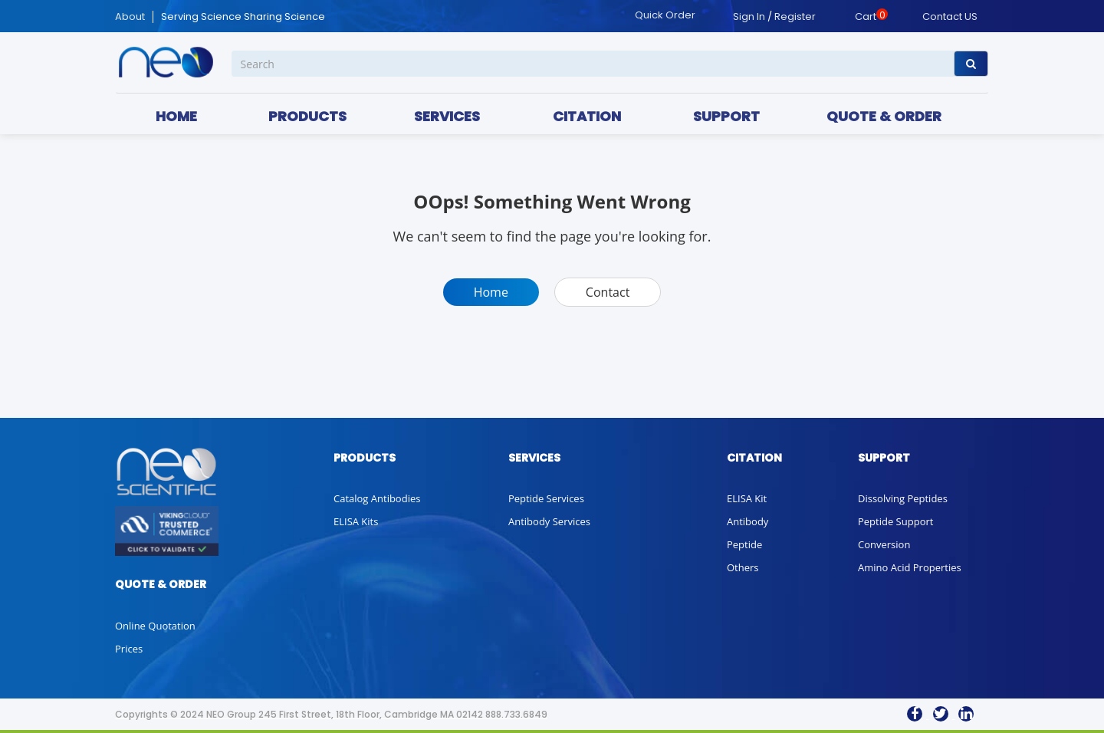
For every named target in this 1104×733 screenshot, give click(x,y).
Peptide (744, 544)
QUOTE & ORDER (883, 116)
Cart (865, 16)
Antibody (747, 521)
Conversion (884, 544)
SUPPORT (726, 116)
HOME (176, 116)
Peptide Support (895, 521)
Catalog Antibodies (377, 498)
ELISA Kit (747, 498)
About (130, 17)
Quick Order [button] (665, 15)
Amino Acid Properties (909, 567)
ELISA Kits (356, 521)
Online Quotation (155, 626)
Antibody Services (549, 521)
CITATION (587, 116)
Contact (607, 292)
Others (743, 567)
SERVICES (447, 116)
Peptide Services (546, 498)
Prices (129, 649)
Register (795, 16)
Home (491, 292)
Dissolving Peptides (903, 498)
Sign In (749, 16)
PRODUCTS (307, 116)
